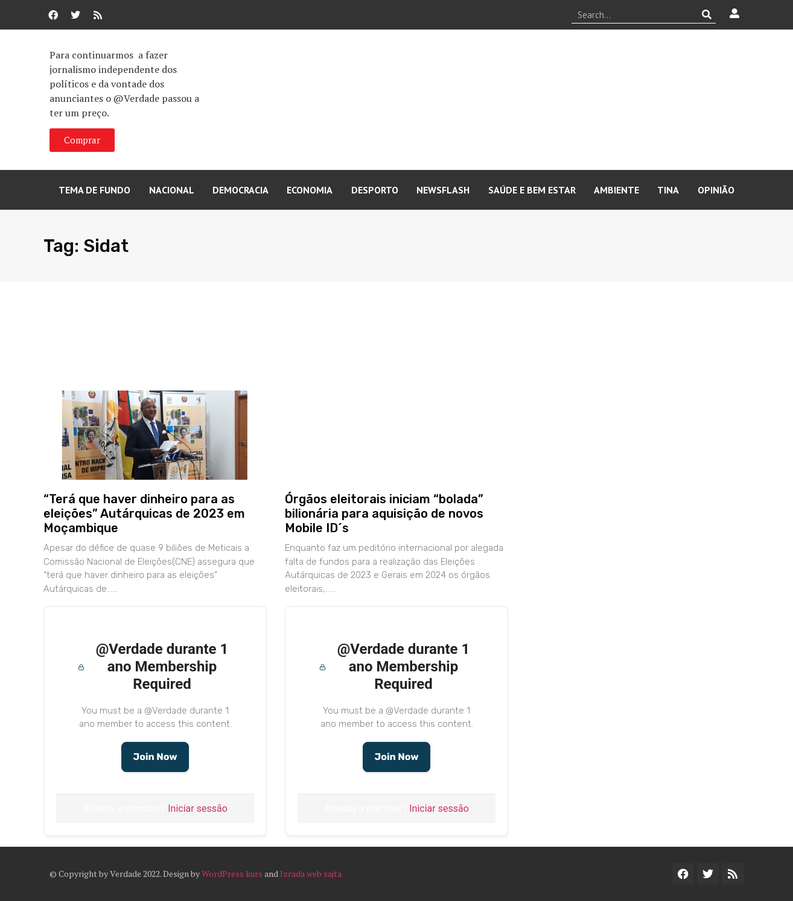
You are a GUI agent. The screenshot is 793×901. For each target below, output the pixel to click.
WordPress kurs (232, 873)
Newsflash (443, 190)
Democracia (240, 190)
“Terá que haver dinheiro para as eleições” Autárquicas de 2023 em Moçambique (144, 513)
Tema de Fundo (94, 190)
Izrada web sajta (311, 873)
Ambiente (616, 190)
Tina (668, 190)
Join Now (155, 756)
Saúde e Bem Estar (532, 190)
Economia (310, 190)
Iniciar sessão (198, 808)
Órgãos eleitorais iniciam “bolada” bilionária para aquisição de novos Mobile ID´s (384, 513)
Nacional (171, 190)
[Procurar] (707, 14)
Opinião (716, 190)
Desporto (374, 190)
